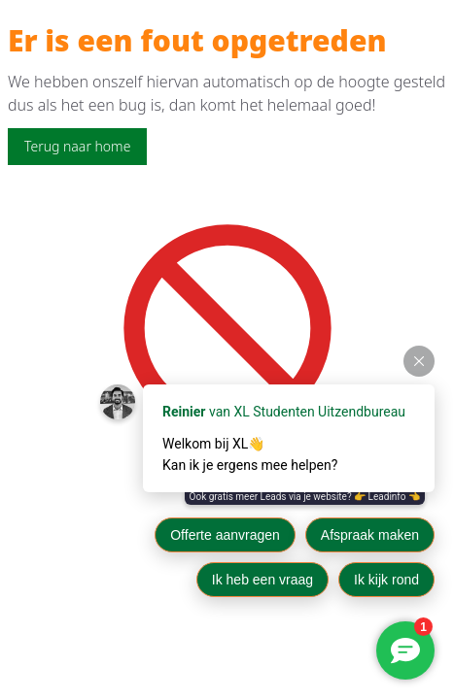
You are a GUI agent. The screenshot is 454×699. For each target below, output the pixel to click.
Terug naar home (77, 146)
